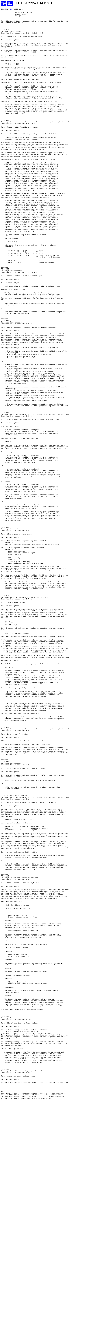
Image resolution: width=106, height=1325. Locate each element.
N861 (11, 9)
